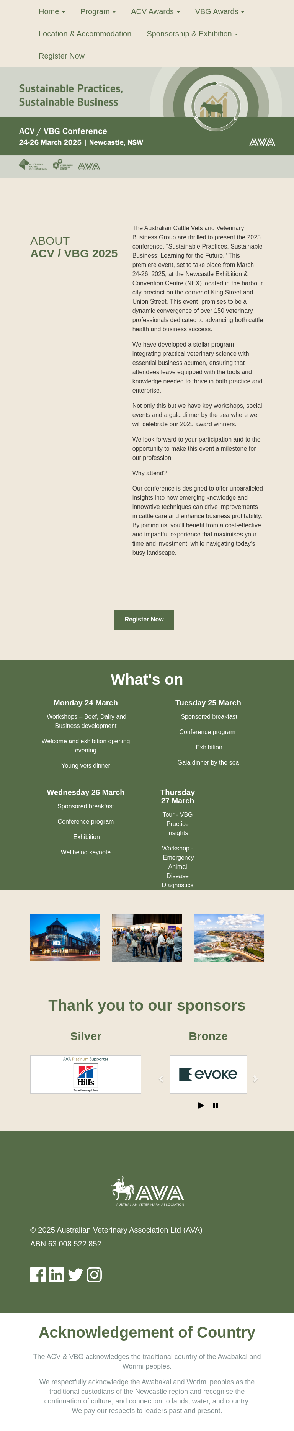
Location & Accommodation (85, 33)
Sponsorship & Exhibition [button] (192, 33)
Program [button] (98, 11)
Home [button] (52, 11)
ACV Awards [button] (155, 11)
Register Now (62, 56)
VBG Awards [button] (220, 11)
